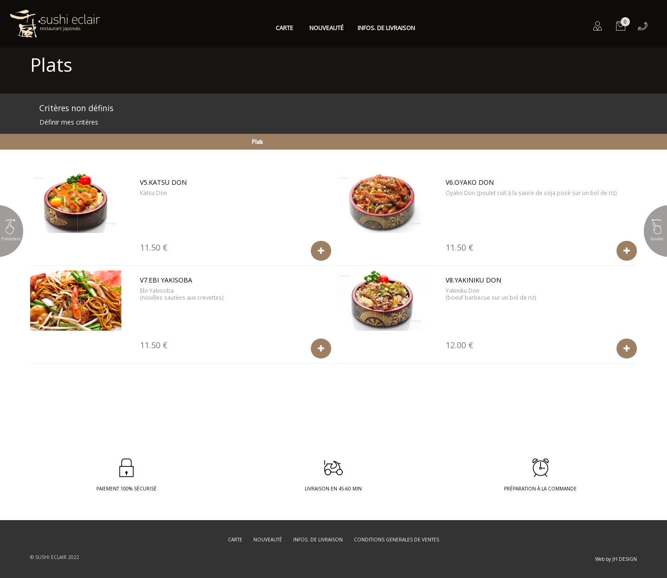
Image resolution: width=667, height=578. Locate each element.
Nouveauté (326, 28)
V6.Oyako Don (470, 182)
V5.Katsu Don (163, 182)
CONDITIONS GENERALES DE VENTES (396, 539)
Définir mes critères (68, 122)
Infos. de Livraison (386, 28)
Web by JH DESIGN (616, 559)
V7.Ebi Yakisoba (166, 280)
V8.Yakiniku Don (473, 280)
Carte (284, 28)
